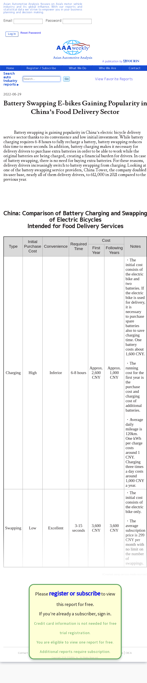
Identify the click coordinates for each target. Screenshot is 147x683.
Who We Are (108, 68)
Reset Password (30, 32)
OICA (129, 653)
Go (67, 78)
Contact (135, 68)
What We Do (77, 68)
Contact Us (25, 653)
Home (10, 68)
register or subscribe (74, 593)
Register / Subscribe (41, 68)
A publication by (120, 61)
